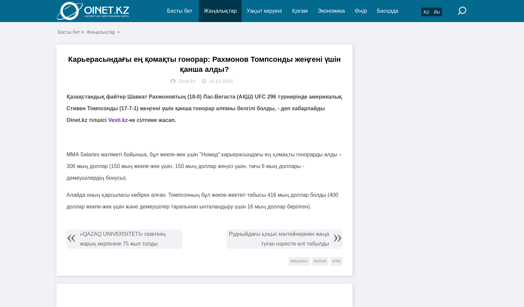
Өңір (361, 11)
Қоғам (300, 11)
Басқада (387, 11)
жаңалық (299, 261)
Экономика (331, 11)
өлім (336, 261)
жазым (320, 261)
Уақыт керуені (264, 11)
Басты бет (179, 11)
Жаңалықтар (220, 11)
